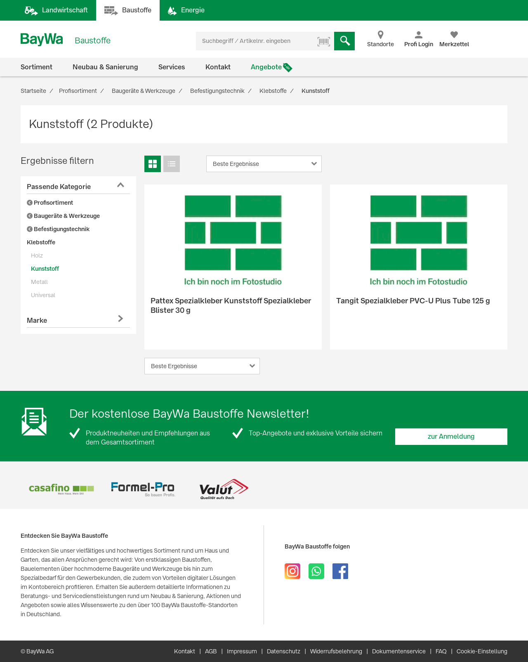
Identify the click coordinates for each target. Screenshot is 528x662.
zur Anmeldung (451, 436)
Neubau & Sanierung (105, 67)
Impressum (242, 651)
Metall (39, 282)
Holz (37, 255)
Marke (37, 320)
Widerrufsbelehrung (336, 651)
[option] (61, 489)
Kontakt (218, 67)
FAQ (441, 651)
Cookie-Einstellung (482, 651)
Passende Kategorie (59, 186)
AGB (211, 651)
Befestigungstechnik (58, 229)
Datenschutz (283, 651)
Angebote (266, 67)
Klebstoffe (41, 242)
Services (171, 67)
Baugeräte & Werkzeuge (63, 216)
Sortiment (36, 67)
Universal (43, 295)
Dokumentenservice (399, 651)
